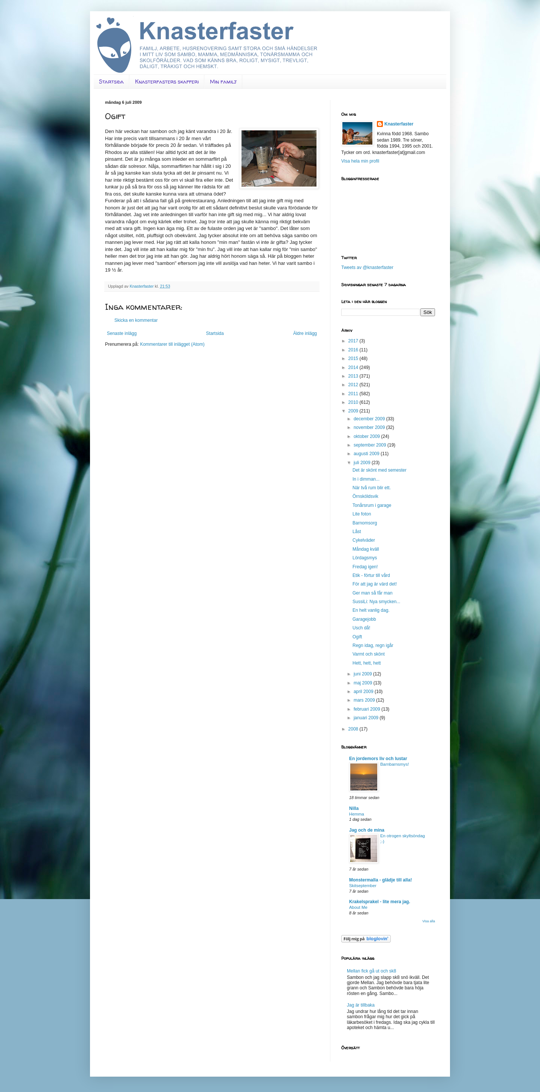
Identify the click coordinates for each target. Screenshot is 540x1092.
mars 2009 (365, 700)
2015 (354, 358)
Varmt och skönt (368, 654)
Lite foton (361, 514)
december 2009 (370, 418)
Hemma (356, 814)
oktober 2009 (367, 436)
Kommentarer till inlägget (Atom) (172, 344)
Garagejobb (364, 619)
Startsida (111, 81)
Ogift (357, 636)
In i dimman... (366, 479)
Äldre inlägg (305, 333)
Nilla (353, 808)
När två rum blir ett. (371, 487)
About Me (358, 907)
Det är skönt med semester (379, 470)
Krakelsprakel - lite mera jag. (379, 901)
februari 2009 (367, 709)
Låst (356, 531)
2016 (354, 350)
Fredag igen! (365, 566)
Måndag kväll (365, 549)
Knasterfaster (398, 124)
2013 (354, 376)
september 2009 (370, 445)
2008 (354, 729)
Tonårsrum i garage (371, 505)
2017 (354, 341)
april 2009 (364, 691)
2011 (354, 393)
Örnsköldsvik (365, 496)
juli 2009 (363, 462)
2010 (354, 402)
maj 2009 (364, 683)
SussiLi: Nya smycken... (376, 601)
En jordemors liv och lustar (378, 758)
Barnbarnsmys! (394, 764)
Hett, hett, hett (366, 663)
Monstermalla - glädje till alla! (380, 880)
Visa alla (428, 921)
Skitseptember (362, 885)
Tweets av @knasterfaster (367, 267)
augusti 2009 (367, 453)
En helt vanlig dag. (371, 610)
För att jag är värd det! (374, 584)
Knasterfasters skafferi (167, 81)
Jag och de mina (366, 830)
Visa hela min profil (360, 161)
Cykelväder (363, 540)
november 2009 (370, 427)
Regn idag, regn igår (372, 645)
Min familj (223, 81)
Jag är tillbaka (361, 1005)
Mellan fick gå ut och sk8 (371, 971)
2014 (354, 367)
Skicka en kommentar (136, 320)
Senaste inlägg (121, 333)
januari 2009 (367, 717)
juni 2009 (363, 674)
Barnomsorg (364, 523)
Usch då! (361, 627)
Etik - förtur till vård (371, 575)
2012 (354, 384)
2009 (354, 411)
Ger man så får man (372, 593)
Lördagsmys (364, 557)
